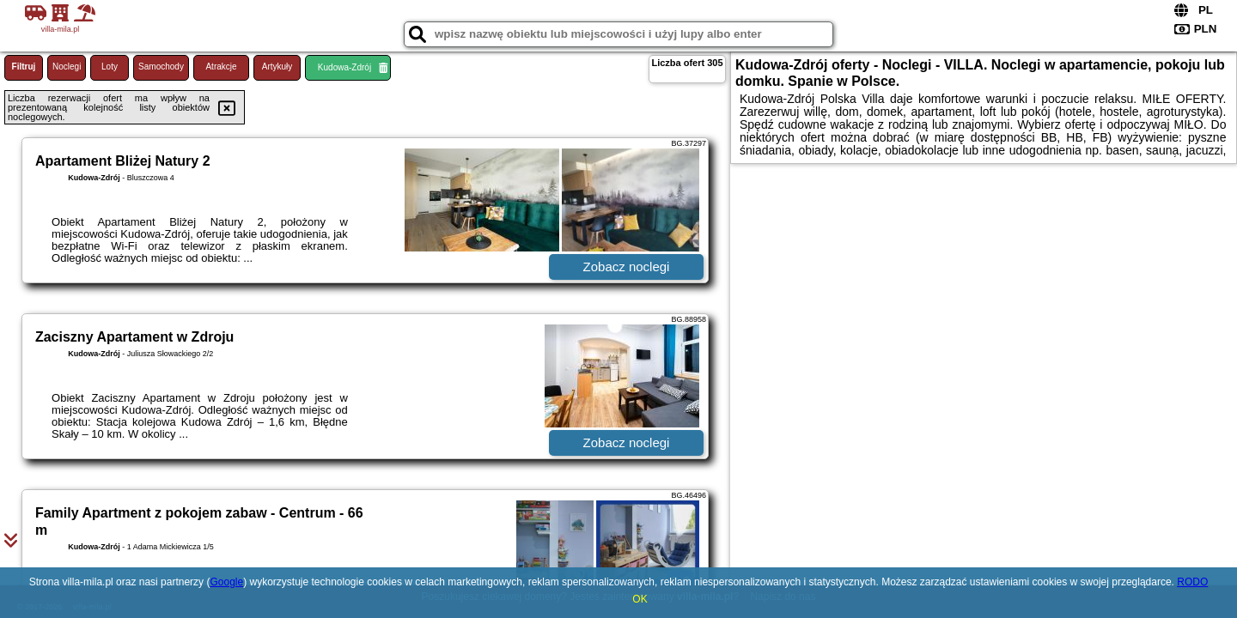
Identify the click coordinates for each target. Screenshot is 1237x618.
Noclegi (66, 66)
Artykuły (277, 66)
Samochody (161, 66)
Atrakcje (220, 66)
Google (226, 582)
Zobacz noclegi (626, 266)
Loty (109, 66)
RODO (1192, 582)
